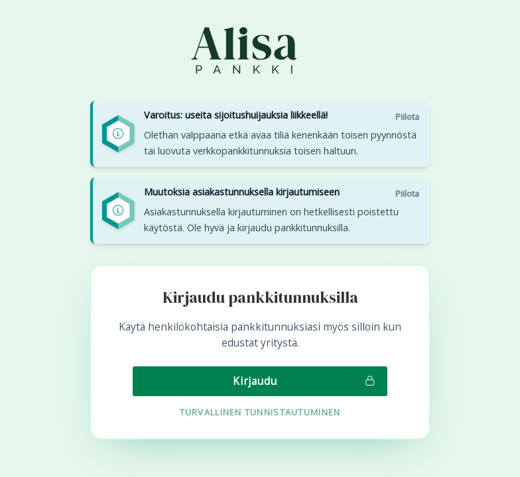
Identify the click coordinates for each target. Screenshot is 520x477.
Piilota (407, 117)
